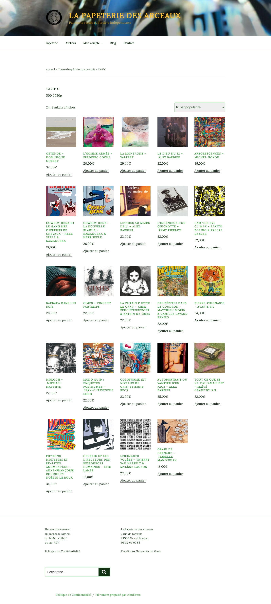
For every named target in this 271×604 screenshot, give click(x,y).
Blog (113, 43)
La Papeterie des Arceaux (125, 15)
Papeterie (52, 43)
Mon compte (93, 43)
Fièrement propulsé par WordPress (118, 594)
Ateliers (71, 43)
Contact (129, 43)
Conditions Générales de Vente (141, 551)
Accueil (50, 69)
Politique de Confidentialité (62, 551)
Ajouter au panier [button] (59, 174)
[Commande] (199, 107)
